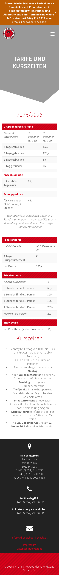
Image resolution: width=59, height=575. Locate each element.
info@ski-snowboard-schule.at (29, 22)
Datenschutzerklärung (29, 548)
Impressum (29, 545)
